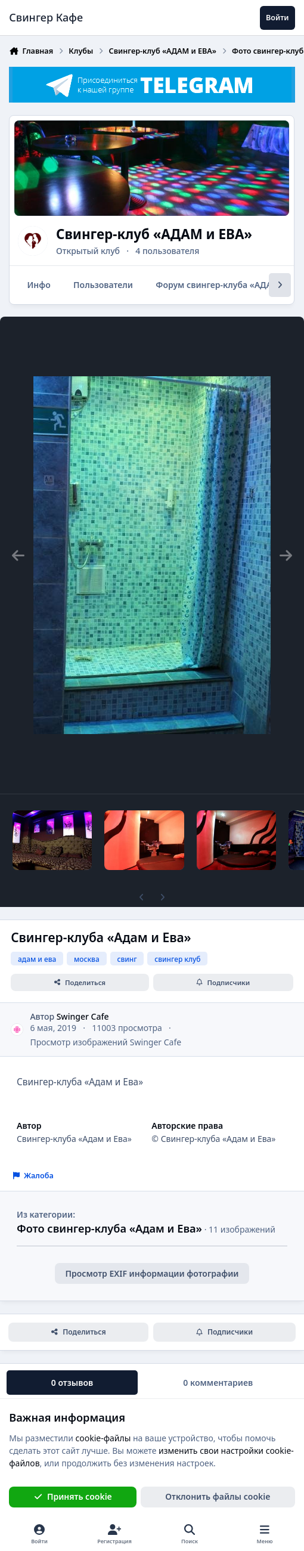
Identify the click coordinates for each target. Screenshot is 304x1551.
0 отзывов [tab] (72, 1382)
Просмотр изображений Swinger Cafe (105, 1042)
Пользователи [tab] (103, 284)
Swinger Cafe (83, 1016)
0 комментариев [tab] (218, 1382)
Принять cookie (73, 1496)
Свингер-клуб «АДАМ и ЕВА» (154, 234)
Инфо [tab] (39, 284)
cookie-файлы (103, 1437)
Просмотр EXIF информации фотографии (151, 1273)
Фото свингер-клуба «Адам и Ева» (109, 1228)
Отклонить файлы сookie (217, 1496)
